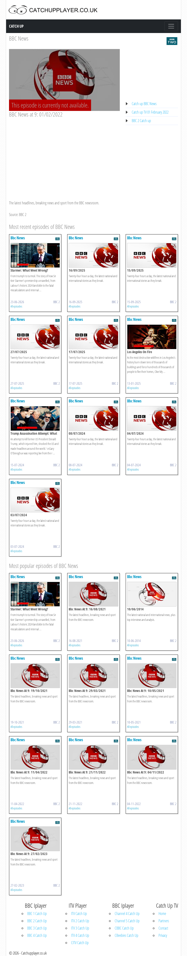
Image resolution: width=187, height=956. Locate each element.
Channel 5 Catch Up (127, 920)
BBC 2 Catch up (141, 120)
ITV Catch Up (79, 913)
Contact (163, 928)
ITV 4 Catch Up (80, 935)
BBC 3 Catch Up (37, 928)
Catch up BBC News (144, 103)
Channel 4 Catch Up (127, 913)
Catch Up (16, 26)
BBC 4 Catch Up (37, 935)
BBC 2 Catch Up (37, 920)
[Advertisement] (64, 154)
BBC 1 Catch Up (37, 913)
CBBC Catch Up (124, 928)
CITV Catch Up (80, 942)
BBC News (18, 38)
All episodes (16, 306)
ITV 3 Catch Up (80, 928)
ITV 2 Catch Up (80, 920)
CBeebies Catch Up (126, 935)
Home (162, 913)
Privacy (163, 935)
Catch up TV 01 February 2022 (150, 112)
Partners (164, 920)
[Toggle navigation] (171, 26)
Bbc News (17, 238)
